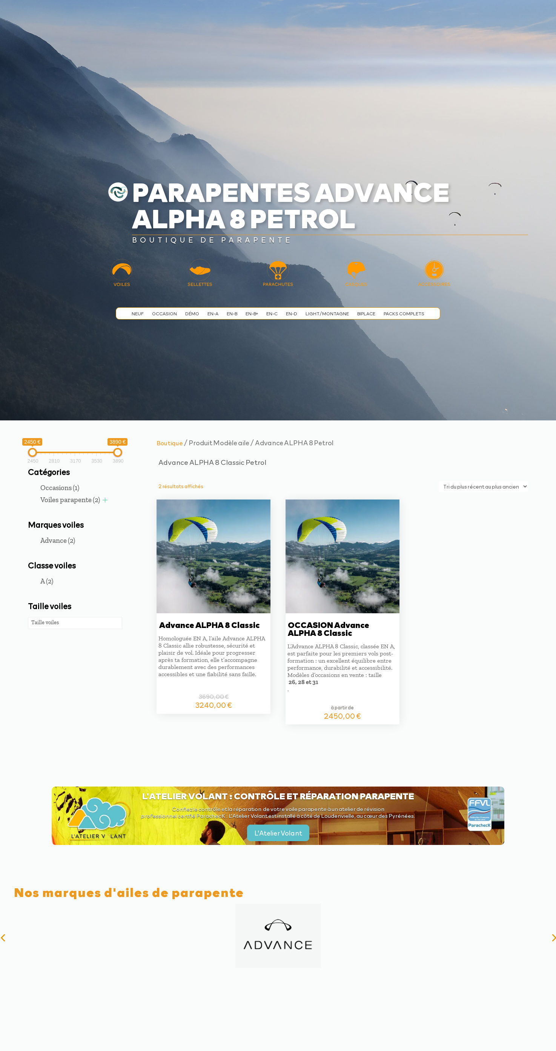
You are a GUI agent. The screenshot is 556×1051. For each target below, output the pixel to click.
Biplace (366, 313)
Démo (192, 313)
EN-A (212, 313)
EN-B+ (252, 313)
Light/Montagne (327, 313)
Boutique (170, 442)
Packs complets (404, 313)
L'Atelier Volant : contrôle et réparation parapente (278, 795)
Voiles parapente (70, 499)
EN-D (291, 313)
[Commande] (483, 486)
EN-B (232, 313)
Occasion (164, 313)
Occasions (59, 487)
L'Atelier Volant (278, 832)
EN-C (272, 313)
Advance (57, 540)
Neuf (138, 313)
